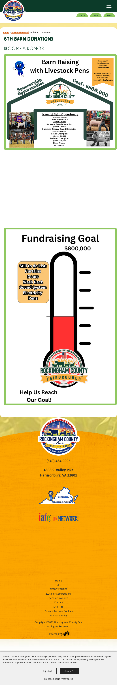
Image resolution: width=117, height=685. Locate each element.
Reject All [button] (47, 671)
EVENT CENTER (58, 589)
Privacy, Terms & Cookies (58, 611)
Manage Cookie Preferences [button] (58, 678)
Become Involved (20, 32)
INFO (58, 584)
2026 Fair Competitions (58, 593)
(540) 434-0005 (58, 460)
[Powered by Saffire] (65, 633)
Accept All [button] (70, 671)
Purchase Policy (58, 615)
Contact (58, 602)
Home (6, 32)
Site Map (58, 606)
